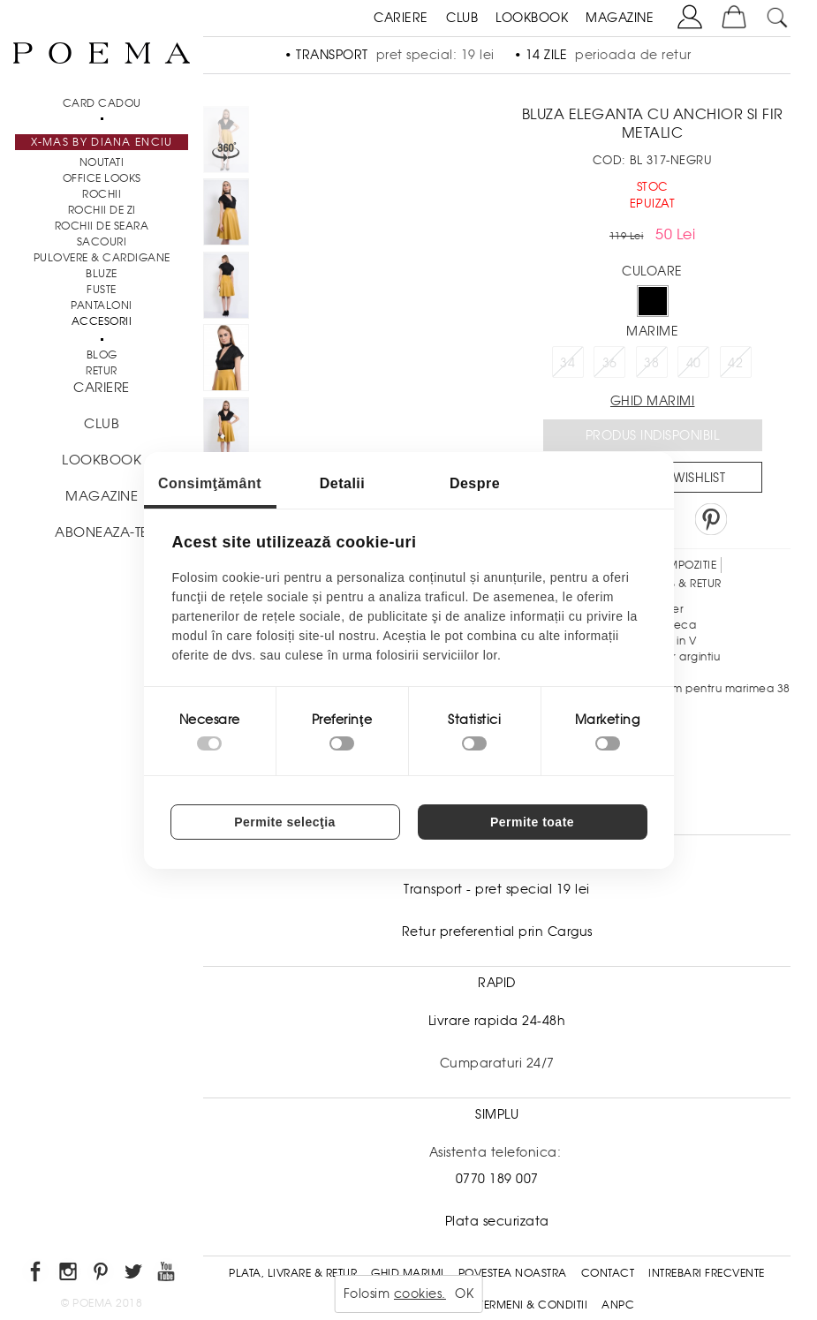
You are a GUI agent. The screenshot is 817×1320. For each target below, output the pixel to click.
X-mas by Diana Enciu (102, 142)
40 (693, 363)
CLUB (462, 18)
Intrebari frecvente (706, 1273)
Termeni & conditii (533, 1305)
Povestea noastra (512, 1273)
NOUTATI (102, 162)
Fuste (102, 289)
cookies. (420, 1293)
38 (651, 363)
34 (567, 363)
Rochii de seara (102, 226)
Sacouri (102, 242)
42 (735, 363)
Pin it (711, 519)
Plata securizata (497, 1221)
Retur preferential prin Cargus (497, 931)
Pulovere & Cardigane (102, 258)
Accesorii (102, 321)
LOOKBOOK (531, 18)
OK (464, 1293)
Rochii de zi (102, 210)
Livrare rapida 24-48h (497, 1021)
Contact (608, 1273)
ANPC (617, 1305)
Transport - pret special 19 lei (497, 889)
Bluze (101, 274)
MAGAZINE (620, 18)
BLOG (102, 355)
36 (609, 363)
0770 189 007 (497, 1179)
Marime (652, 331)
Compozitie (682, 565)
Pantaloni (101, 305)
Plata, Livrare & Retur (293, 1273)
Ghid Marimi (407, 1273)
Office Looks (102, 178)
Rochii (101, 194)
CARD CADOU (102, 103)
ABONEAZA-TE (101, 532)
